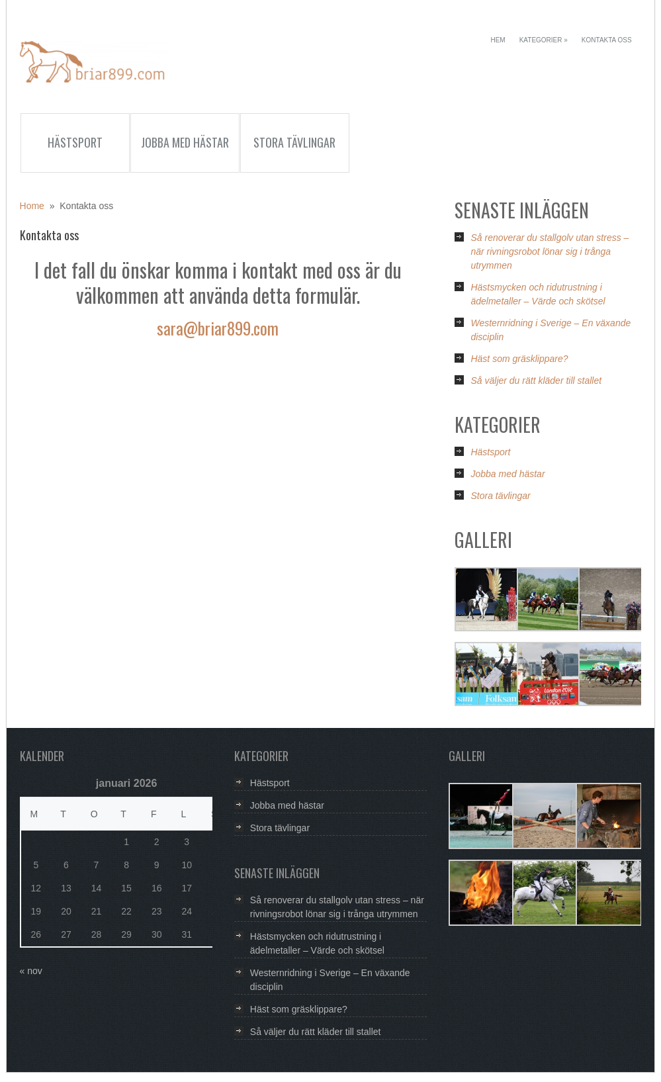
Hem (497, 40)
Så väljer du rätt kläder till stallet (535, 380)
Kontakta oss (607, 40)
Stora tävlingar (294, 142)
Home (32, 206)
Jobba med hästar (185, 142)
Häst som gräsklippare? (519, 358)
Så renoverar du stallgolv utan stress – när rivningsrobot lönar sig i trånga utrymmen (549, 251)
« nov (31, 971)
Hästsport (75, 142)
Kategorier (543, 40)
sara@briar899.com (218, 328)
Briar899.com (94, 67)
